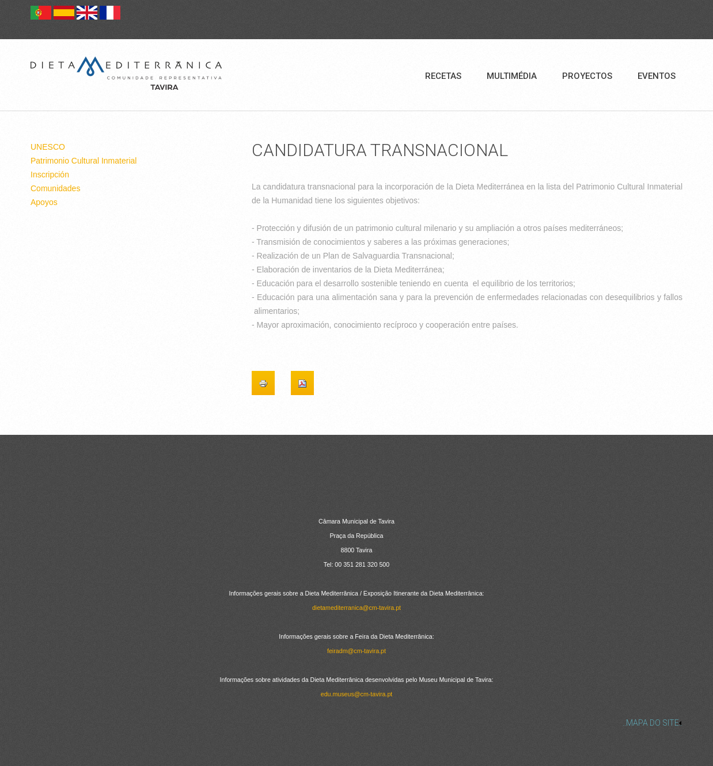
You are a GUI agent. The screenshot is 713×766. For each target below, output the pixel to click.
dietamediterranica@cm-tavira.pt (356, 607)
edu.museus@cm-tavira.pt (357, 694)
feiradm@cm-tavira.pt (356, 650)
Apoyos (44, 202)
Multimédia (512, 76)
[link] (356, 722)
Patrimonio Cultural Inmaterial (83, 160)
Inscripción (50, 174)
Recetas (443, 76)
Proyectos (587, 76)
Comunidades (55, 188)
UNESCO (48, 146)
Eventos (657, 76)
